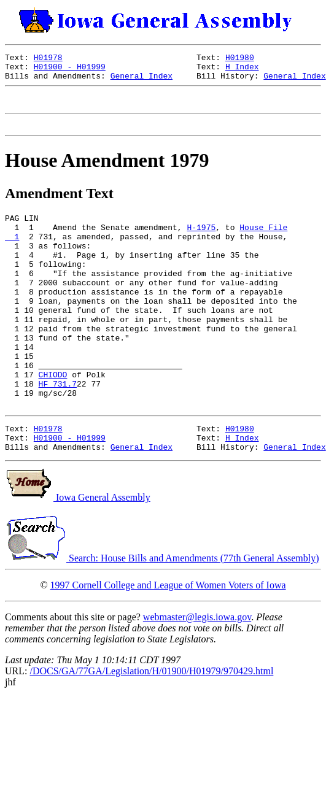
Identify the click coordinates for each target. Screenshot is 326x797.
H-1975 (201, 241)
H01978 (48, 58)
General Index (142, 81)
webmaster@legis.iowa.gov (197, 672)
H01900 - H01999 (70, 69)
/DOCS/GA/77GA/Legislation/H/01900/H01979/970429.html (151, 726)
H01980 (239, 58)
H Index (242, 69)
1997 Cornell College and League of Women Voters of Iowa (168, 640)
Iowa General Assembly (77, 552)
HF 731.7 (58, 429)
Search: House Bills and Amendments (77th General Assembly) (162, 613)
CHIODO (53, 418)
